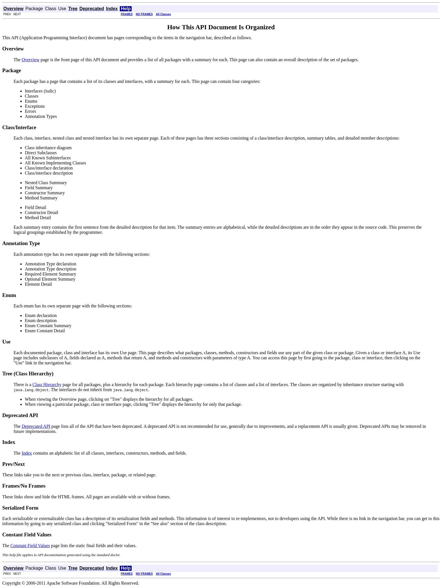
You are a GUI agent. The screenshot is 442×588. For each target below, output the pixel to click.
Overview (30, 59)
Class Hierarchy (46, 384)
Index (27, 453)
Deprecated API (36, 426)
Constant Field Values (30, 545)
